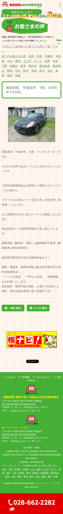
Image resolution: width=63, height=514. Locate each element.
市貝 (39, 56)
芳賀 (34, 70)
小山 (9, 61)
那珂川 (33, 66)
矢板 (17, 75)
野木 (26, 70)
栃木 (23, 66)
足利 (31, 56)
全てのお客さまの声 (14, 56)
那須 (9, 70)
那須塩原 (44, 66)
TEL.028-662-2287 (10, 434)
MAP (39, 401)
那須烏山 (55, 473)
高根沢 (14, 66)
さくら (38, 61)
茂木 (9, 75)
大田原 (26, 469)
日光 (17, 70)
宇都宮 (49, 56)
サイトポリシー (43, 377)
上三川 (27, 61)
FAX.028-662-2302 (27, 434)
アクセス (11, 377)
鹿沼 (17, 61)
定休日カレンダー (22, 12)
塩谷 (55, 61)
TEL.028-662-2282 (10, 404)
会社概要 (26, 377)
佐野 (47, 61)
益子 (42, 70)
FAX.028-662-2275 (27, 404)
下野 (4, 66)
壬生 (50, 70)
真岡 (44, 476)
